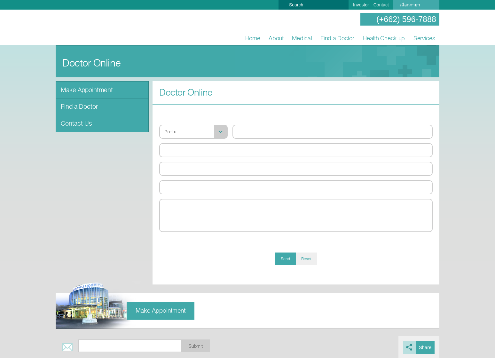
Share (426, 347)
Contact (381, 4)
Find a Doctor (337, 38)
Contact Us (75, 121)
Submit (196, 346)
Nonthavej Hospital (76, 27)
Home (252, 38)
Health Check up (384, 38)
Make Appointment (85, 89)
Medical (302, 38)
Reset (306, 259)
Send (285, 259)
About (276, 38)
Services (424, 38)
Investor (361, 4)
